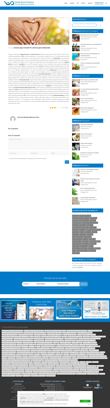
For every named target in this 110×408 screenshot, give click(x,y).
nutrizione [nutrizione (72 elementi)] (77, 243)
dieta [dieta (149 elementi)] (82, 229)
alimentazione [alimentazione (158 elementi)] (85, 215)
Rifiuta (89, 404)
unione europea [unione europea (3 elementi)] (82, 250)
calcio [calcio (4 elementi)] (75, 225)
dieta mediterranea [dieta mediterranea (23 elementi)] (93, 229)
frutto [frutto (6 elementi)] (83, 234)
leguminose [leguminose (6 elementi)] (77, 241)
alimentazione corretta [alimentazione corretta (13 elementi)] (81, 218)
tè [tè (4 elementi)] (74, 250)
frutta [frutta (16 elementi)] (76, 234)
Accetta (85, 401)
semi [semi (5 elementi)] (91, 246)
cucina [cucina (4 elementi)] (75, 229)
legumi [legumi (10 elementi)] (92, 239)
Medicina (85, 165)
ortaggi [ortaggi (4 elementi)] (93, 243)
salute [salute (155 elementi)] (84, 246)
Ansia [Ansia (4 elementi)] (75, 220)
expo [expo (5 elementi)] (81, 232)
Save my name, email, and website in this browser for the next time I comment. (28, 158)
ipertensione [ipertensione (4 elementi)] (77, 239)
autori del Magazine (89, 259)
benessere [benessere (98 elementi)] (77, 222)
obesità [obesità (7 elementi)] (85, 243)
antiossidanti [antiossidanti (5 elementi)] (84, 220)
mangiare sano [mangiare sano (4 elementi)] (95, 241)
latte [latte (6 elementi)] (85, 239)
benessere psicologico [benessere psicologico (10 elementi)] (89, 222)
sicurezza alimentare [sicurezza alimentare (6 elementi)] (80, 248)
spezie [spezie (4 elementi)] (97, 248)
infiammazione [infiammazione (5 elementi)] (78, 236)
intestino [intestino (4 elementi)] (87, 236)
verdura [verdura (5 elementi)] (92, 250)
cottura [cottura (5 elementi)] (93, 227)
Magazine (83, 19)
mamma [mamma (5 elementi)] (85, 241)
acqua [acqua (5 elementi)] (75, 215)
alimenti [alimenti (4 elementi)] (93, 218)
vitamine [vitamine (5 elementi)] (76, 253)
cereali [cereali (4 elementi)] (90, 225)
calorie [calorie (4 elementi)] (82, 225)
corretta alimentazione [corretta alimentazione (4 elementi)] (80, 227)
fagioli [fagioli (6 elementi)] (88, 232)
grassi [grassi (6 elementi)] (90, 234)
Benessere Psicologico (90, 31)
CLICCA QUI (80, 267)
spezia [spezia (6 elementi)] (91, 248)
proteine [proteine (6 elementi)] (76, 246)
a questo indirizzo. (39, 402)
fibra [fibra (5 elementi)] (94, 232)
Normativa (85, 121)
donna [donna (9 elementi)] (75, 232)
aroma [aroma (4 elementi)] (92, 220)
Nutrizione (85, 76)
